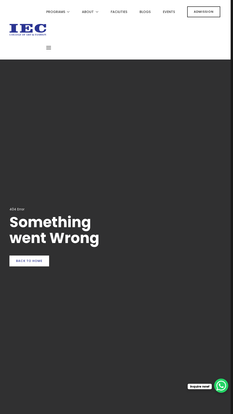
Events (169, 11)
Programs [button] (58, 11)
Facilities (119, 11)
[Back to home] (27, 30)
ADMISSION (204, 11)
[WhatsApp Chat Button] (221, 386)
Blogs (145, 11)
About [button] (90, 11)
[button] (48, 48)
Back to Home (29, 261)
